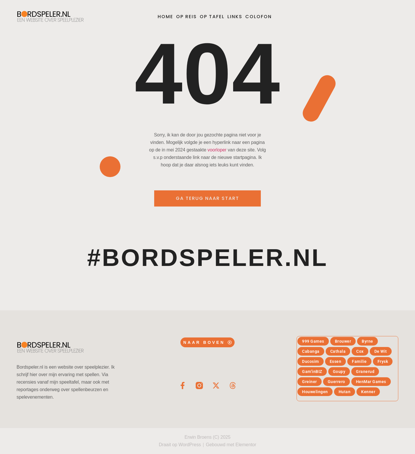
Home (165, 16)
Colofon (258, 16)
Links (234, 16)
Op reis (186, 16)
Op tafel (212, 16)
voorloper (217, 149)
